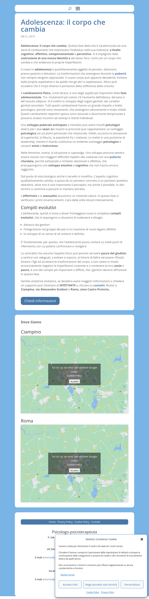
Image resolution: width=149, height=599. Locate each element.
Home (52, 522)
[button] (142, 539)
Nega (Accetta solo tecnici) (101, 584)
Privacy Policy (107, 592)
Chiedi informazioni (40, 300)
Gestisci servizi (67, 574)
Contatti (95, 522)
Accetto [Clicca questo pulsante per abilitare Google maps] (74, 381)
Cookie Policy (92, 592)
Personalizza (132, 584)
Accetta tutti (70, 584)
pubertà (115, 157)
